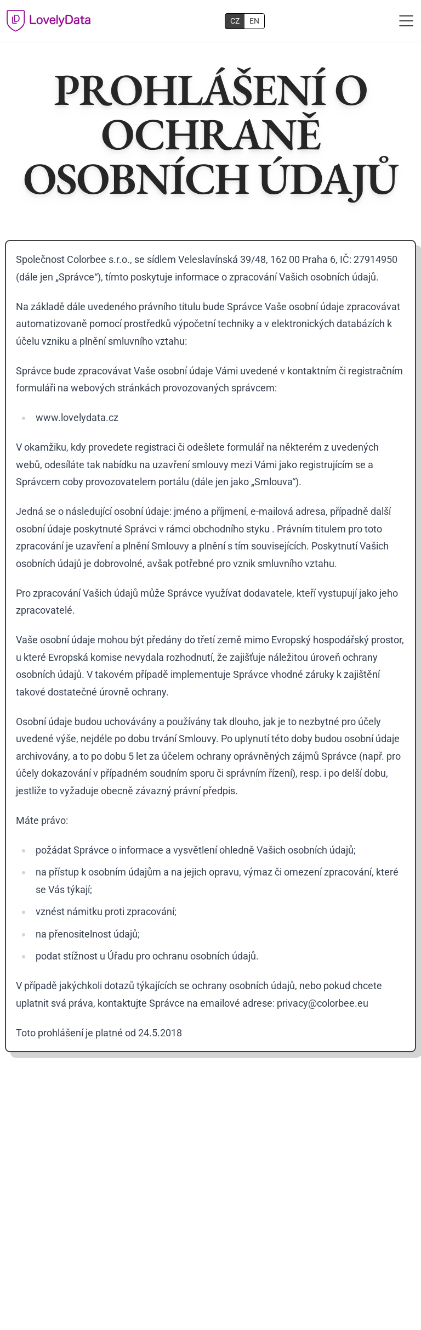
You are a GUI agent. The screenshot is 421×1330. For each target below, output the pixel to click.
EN (254, 20)
